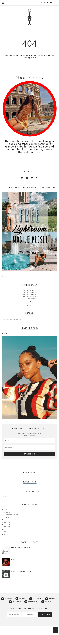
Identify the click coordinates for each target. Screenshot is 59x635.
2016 (6, 527)
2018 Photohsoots (29, 296)
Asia (4, 333)
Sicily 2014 (29, 305)
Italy (29, 301)
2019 (6, 520)
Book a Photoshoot (29, 299)
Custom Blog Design (21, 571)
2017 (6, 524)
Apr (7, 512)
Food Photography (12, 515)
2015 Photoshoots (29, 290)
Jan (7, 517)
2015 (6, 529)
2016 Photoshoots (29, 292)
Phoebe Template (25, 630)
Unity (14, 559)
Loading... (5, 496)
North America (29, 303)
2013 (6, 534)
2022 (6, 510)
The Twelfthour (13, 630)
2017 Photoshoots (29, 294)
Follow (4, 277)
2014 (6, 532)
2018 (6, 522)
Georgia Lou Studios (47, 630)
